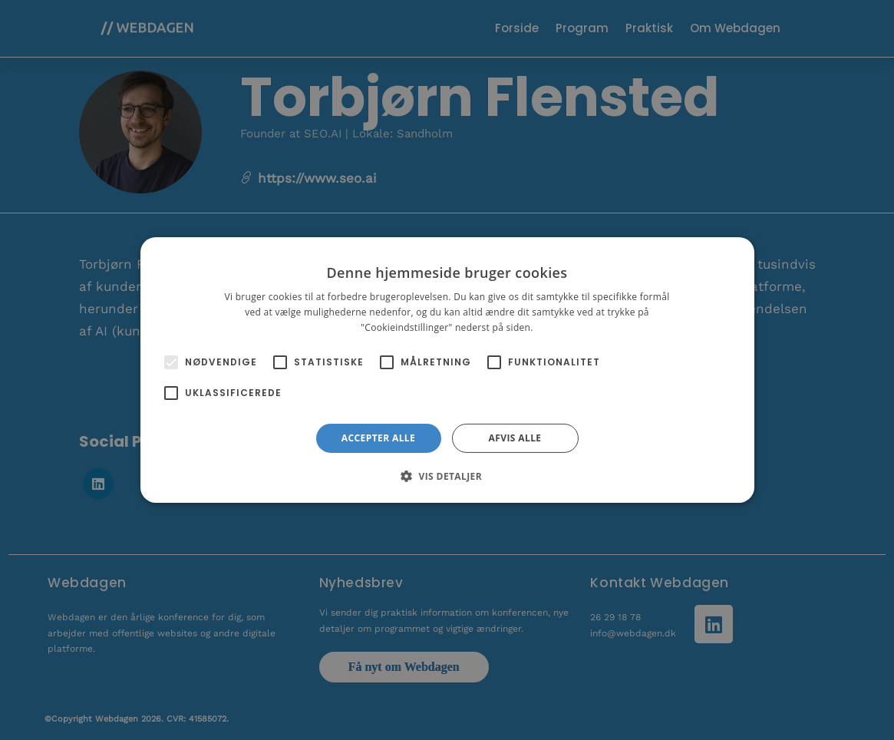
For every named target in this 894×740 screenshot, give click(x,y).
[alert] (447, 370)
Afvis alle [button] (515, 437)
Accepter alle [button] (378, 437)
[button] (447, 476)
